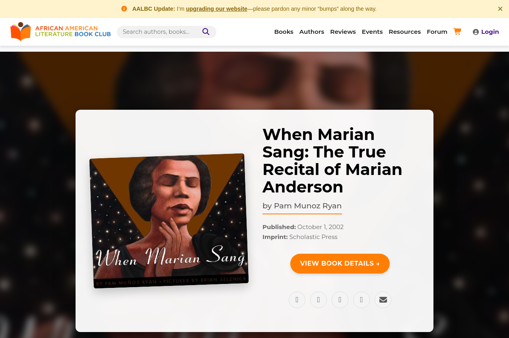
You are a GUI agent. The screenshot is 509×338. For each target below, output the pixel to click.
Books (283, 31)
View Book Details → (340, 263)
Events (372, 31)
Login (485, 31)
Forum (437, 31)
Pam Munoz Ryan (308, 205)
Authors (311, 31)
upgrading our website (216, 9)
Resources (405, 31)
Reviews (343, 31)
